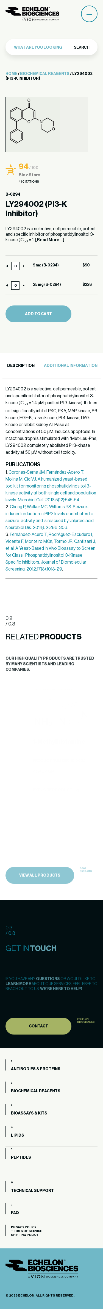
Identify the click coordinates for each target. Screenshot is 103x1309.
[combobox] (40, 47)
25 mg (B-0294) (47, 285)
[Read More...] (49, 240)
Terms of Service (26, 1231)
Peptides (21, 1158)
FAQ (15, 1213)
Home (11, 74)
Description (21, 366)
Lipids (17, 1135)
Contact (38, 1036)
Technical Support (32, 1191)
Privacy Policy (23, 1227)
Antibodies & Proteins (35, 1069)
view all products (39, 885)
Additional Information (71, 366)
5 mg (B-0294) (46, 265)
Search (81, 47)
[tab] (20, 366)
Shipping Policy (24, 1235)
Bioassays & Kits (29, 1113)
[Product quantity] (15, 266)
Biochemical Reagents (44, 74)
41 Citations (29, 181)
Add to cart (38, 314)
